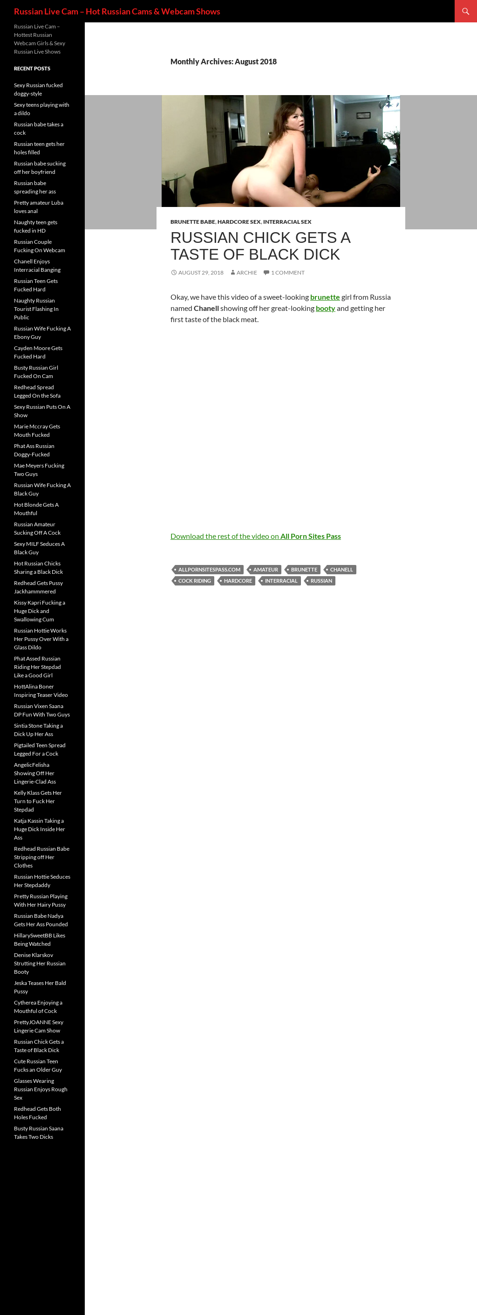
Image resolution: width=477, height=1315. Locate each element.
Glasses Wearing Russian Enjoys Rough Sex (41, 1089)
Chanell (341, 569)
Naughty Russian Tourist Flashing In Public (36, 309)
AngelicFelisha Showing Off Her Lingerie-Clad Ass (35, 773)
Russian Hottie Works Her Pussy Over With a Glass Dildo (41, 639)
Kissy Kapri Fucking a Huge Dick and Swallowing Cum (39, 611)
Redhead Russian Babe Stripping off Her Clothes (41, 857)
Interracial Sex (287, 221)
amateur (265, 569)
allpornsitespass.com (209, 569)
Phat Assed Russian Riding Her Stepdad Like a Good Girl (37, 667)
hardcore (238, 581)
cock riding (194, 581)
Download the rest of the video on (255, 535)
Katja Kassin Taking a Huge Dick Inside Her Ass (39, 829)
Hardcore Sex (239, 221)
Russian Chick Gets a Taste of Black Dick (260, 246)
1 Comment (288, 272)
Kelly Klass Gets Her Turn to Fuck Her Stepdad (38, 801)
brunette (304, 569)
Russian (321, 581)
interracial (281, 581)
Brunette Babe (192, 221)
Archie (247, 272)
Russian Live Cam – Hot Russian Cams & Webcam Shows (117, 11)
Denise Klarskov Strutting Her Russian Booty (40, 963)
